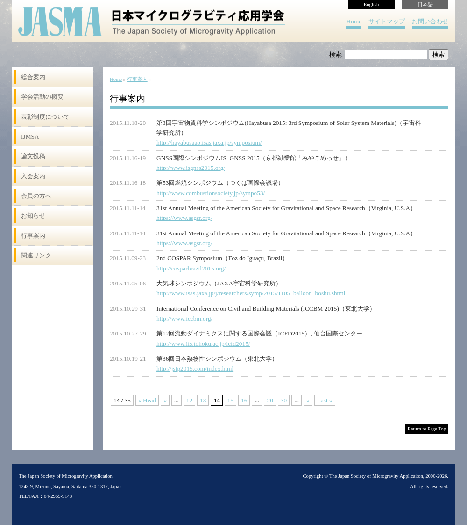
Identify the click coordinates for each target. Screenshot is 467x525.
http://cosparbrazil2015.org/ (191, 268)
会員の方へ (36, 195)
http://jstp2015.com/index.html (195, 368)
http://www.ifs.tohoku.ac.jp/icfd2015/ (203, 343)
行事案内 (33, 235)
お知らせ (33, 215)
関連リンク (36, 255)
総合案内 (33, 76)
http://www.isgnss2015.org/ (190, 167)
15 (230, 400)
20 (270, 400)
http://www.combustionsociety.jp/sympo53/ (210, 193)
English (371, 4)
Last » (325, 400)
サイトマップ (386, 21)
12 (189, 400)
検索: (336, 54)
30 (284, 400)
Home (353, 21)
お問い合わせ (430, 21)
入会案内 (33, 176)
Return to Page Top (427, 428)
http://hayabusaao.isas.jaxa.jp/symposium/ (209, 142)
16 (244, 400)
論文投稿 (33, 156)
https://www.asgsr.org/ (184, 217)
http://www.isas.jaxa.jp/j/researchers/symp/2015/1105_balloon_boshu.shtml (250, 293)
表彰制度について (45, 116)
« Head (147, 400)
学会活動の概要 (42, 96)
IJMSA (30, 136)
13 (203, 400)
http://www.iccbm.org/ (184, 318)
